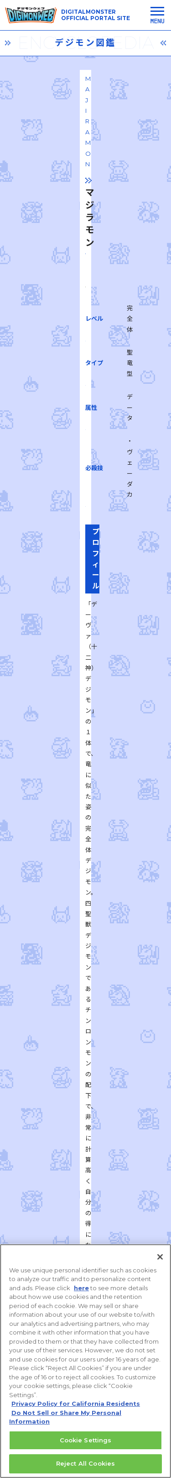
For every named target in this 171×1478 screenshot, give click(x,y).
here (81, 1292)
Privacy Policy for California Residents (75, 1408)
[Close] (160, 1261)
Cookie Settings (86, 1444)
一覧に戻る (86, 1058)
